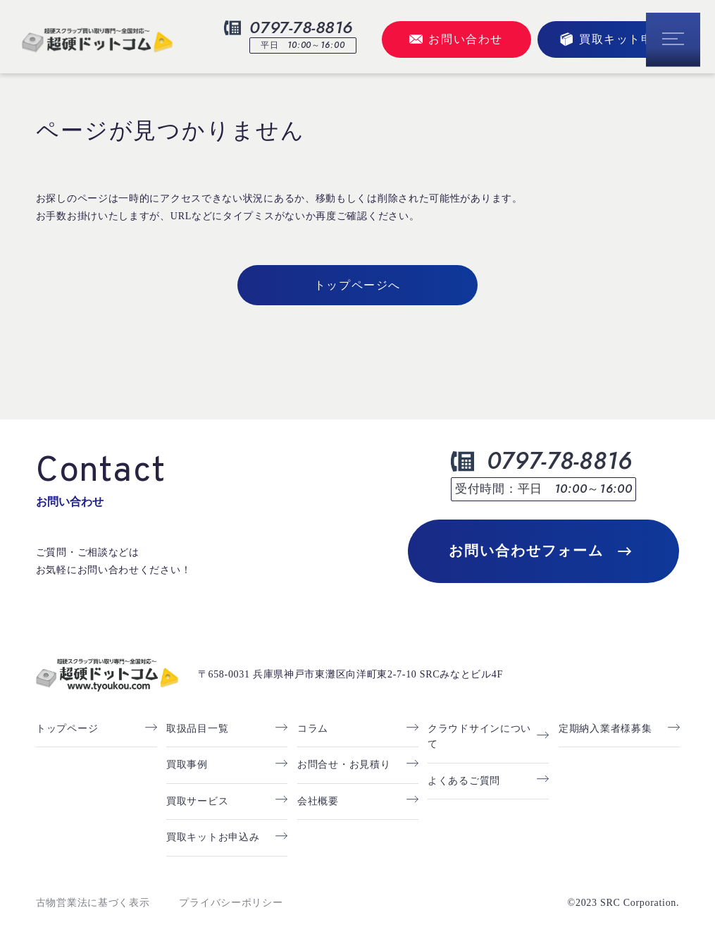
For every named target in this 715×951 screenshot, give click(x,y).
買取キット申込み (619, 39)
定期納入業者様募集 (605, 728)
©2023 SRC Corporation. (624, 902)
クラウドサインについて (479, 736)
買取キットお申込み (212, 837)
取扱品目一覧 (197, 728)
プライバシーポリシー (230, 902)
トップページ (67, 728)
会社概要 (318, 801)
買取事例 (187, 764)
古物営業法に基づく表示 (93, 902)
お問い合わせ (456, 39)
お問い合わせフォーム (540, 551)
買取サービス (197, 801)
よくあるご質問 (464, 780)
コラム (312, 728)
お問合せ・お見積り (343, 764)
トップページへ (357, 285)
